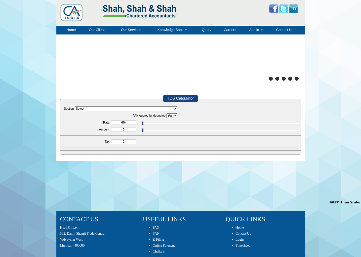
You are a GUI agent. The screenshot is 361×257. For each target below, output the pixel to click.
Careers (230, 30)
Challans (159, 251)
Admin (256, 30)
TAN (156, 233)
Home (71, 30)
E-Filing (158, 239)
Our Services (131, 30)
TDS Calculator (180, 98)
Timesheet (243, 245)
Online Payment (164, 245)
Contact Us (284, 30)
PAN (156, 227)
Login (240, 239)
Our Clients (97, 30)
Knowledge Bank (172, 30)
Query (206, 30)
